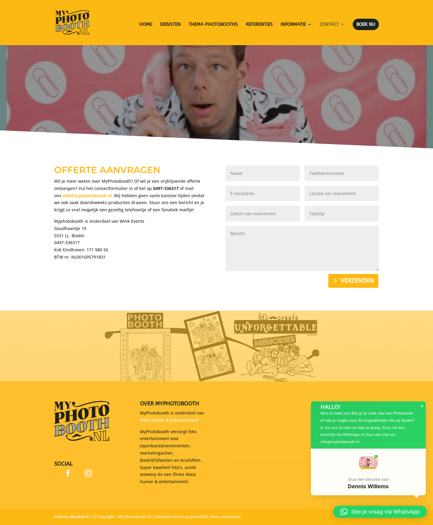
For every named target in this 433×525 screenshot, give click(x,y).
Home (145, 24)
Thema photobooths (213, 24)
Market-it (79, 516)
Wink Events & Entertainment (169, 420)
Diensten (170, 24)
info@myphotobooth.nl (340, 447)
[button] (368, 477)
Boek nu (365, 24)
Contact (329, 24)
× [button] (422, 411)
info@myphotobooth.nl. (88, 193)
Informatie (293, 24)
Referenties (259, 24)
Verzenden (357, 280)
